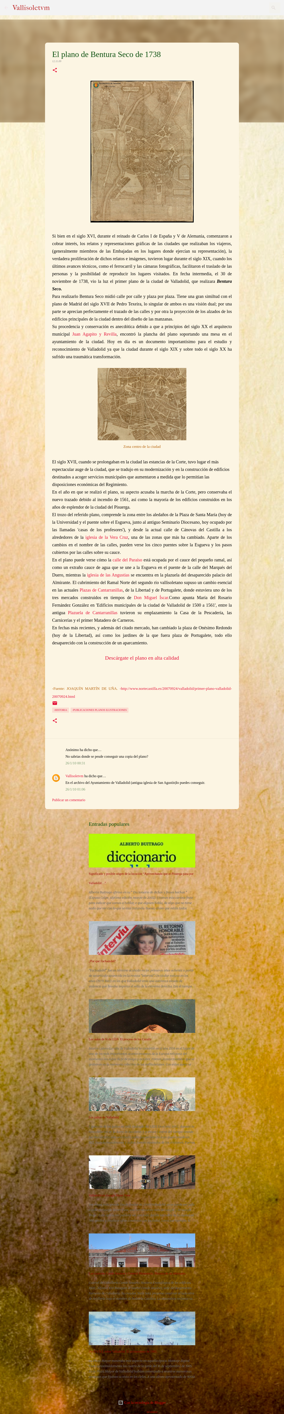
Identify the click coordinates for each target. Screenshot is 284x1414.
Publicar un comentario (68, 800)
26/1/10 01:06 (75, 789)
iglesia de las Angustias (108, 574)
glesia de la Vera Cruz (107, 537)
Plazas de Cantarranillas (101, 590)
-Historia (60, 710)
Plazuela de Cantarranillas (92, 612)
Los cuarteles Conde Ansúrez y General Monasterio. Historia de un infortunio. (137, 1273)
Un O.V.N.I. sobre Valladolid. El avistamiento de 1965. (123, 1351)
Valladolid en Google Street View (109, 1195)
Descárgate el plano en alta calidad (142, 658)
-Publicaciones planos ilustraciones (99, 710)
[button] (54, 70)
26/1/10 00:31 (75, 763)
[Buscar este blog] (257, 7)
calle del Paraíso (127, 559)
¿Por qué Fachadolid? (102, 961)
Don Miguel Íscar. (151, 597)
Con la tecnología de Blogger (142, 1402)
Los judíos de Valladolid (104, 1117)
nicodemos (152, 1411)
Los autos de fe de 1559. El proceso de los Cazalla (120, 1039)
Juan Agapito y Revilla (94, 334)
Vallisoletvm (31, 8)
